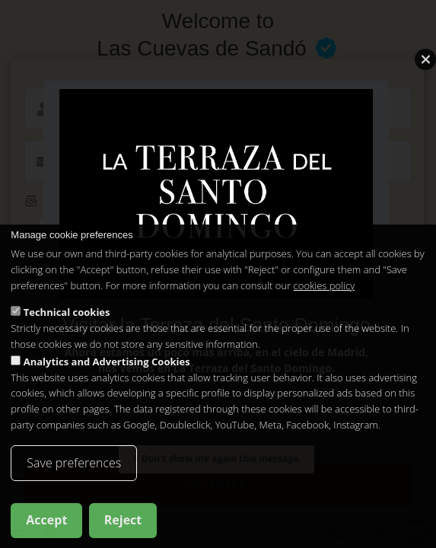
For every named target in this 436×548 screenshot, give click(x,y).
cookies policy (324, 286)
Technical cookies (67, 313)
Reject (123, 520)
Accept (46, 520)
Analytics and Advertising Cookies (107, 362)
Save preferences (74, 463)
